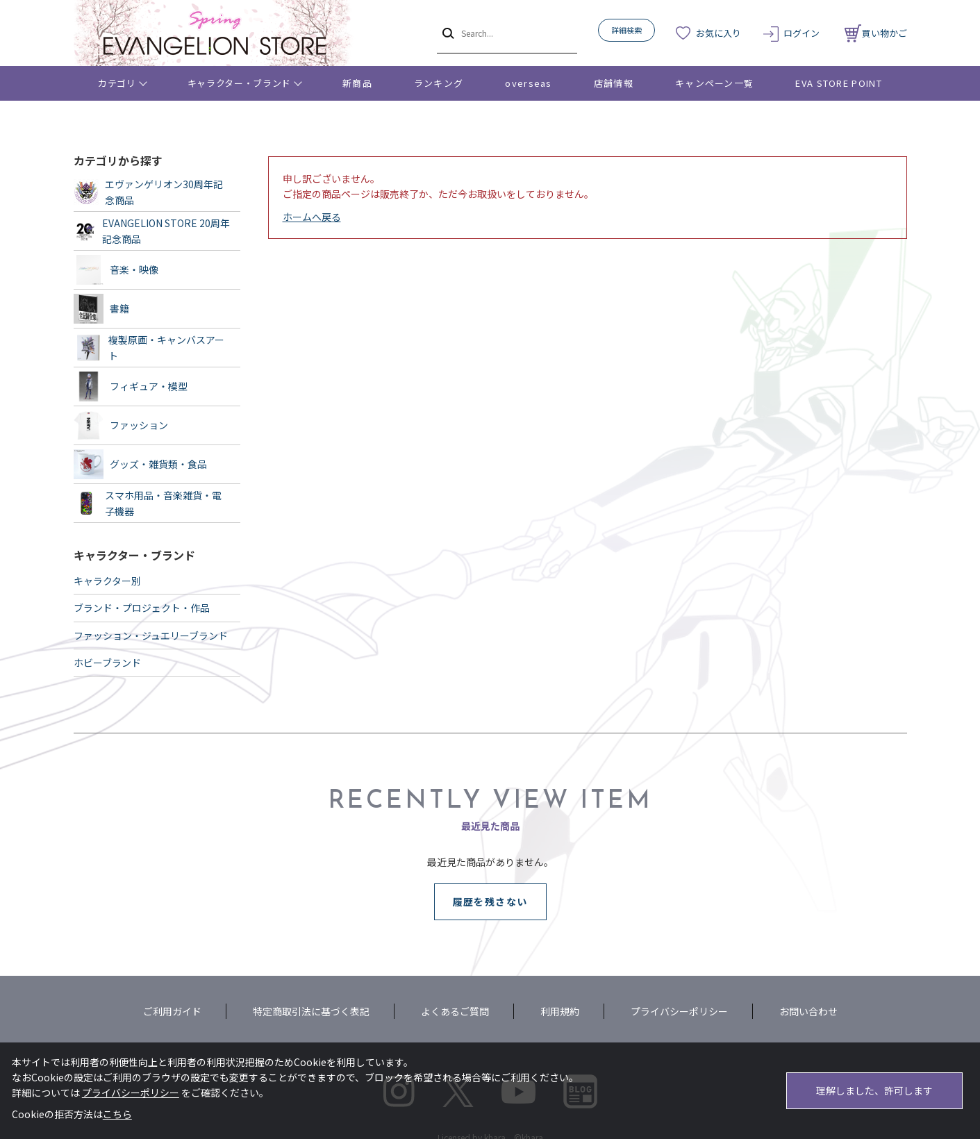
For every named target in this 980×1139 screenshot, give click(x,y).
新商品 (357, 83)
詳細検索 (626, 29)
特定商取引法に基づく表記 (311, 1011)
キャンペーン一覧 (714, 83)
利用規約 (559, 1011)
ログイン (801, 33)
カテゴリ (117, 83)
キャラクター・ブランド (239, 83)
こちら (117, 1114)
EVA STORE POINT (838, 83)
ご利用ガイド (172, 1011)
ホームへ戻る (312, 217)
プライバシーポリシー (679, 1011)
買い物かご (876, 33)
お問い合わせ (808, 1011)
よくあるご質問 (455, 1011)
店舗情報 (613, 83)
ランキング (439, 83)
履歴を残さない (490, 901)
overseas (528, 83)
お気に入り (718, 33)
